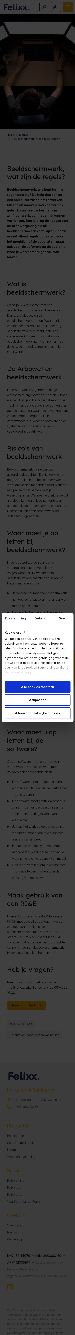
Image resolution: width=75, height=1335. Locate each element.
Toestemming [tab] (15, 618)
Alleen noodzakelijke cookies (37, 713)
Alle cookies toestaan (37, 687)
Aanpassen (37, 700)
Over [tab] (62, 618)
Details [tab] (40, 618)
